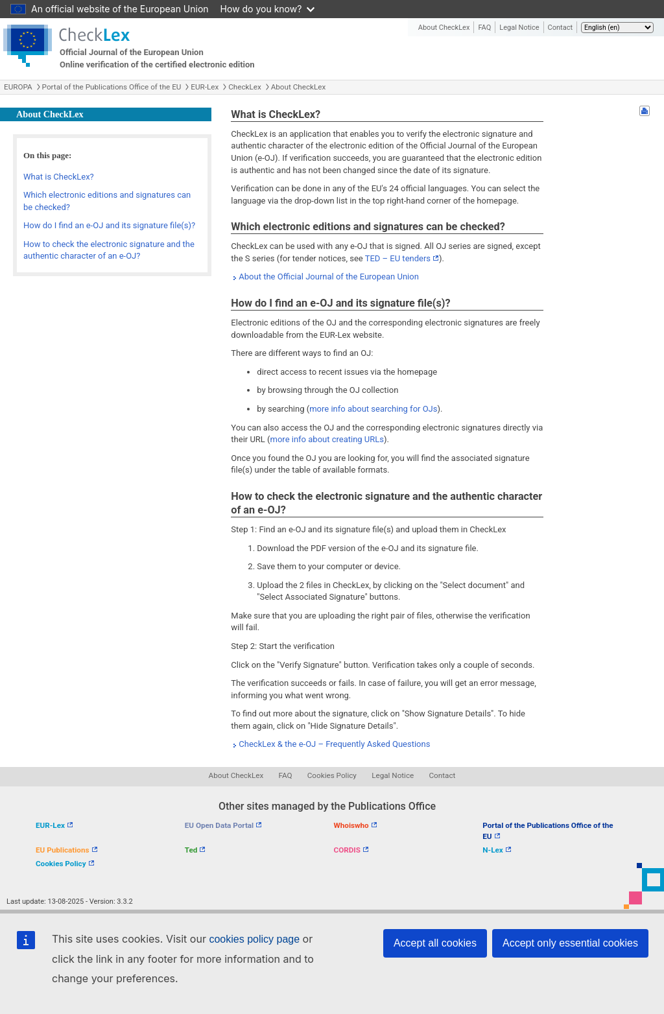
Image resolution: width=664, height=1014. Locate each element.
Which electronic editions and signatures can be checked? (107, 201)
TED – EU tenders (398, 258)
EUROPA (18, 86)
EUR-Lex (205, 86)
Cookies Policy (332, 775)
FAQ (484, 27)
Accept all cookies (435, 943)
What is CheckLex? (58, 177)
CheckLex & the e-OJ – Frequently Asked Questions (334, 744)
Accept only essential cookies (570, 943)
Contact (560, 27)
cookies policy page (254, 939)
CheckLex (244, 86)
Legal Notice (519, 27)
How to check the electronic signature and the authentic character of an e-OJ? (109, 250)
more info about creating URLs (327, 439)
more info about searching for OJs (373, 409)
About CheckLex (444, 27)
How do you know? (267, 8)
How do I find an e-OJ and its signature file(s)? (109, 225)
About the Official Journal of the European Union (329, 276)
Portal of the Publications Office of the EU (112, 86)
